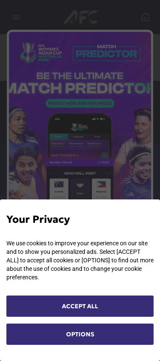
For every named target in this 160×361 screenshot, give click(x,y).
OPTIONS (80, 334)
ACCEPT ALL (80, 306)
